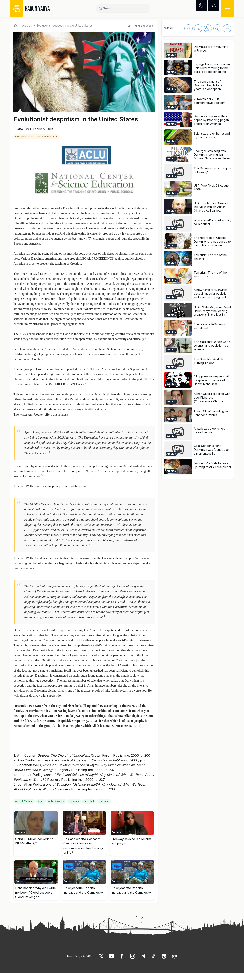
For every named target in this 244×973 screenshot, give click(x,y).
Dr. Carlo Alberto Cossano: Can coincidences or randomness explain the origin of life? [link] (83, 846)
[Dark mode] (201, 5)
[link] (37, 136)
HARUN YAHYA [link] (37, 8)
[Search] (124, 8)
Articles (27, 25)
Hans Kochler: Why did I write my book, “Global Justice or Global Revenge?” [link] (35, 892)
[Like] (101, 956)
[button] (36, 833)
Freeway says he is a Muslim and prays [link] (131, 841)
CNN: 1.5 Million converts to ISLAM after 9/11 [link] (34, 841)
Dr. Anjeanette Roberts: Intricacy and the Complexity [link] (83, 890)
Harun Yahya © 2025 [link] (79, 956)
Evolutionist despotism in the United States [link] (65, 25)
